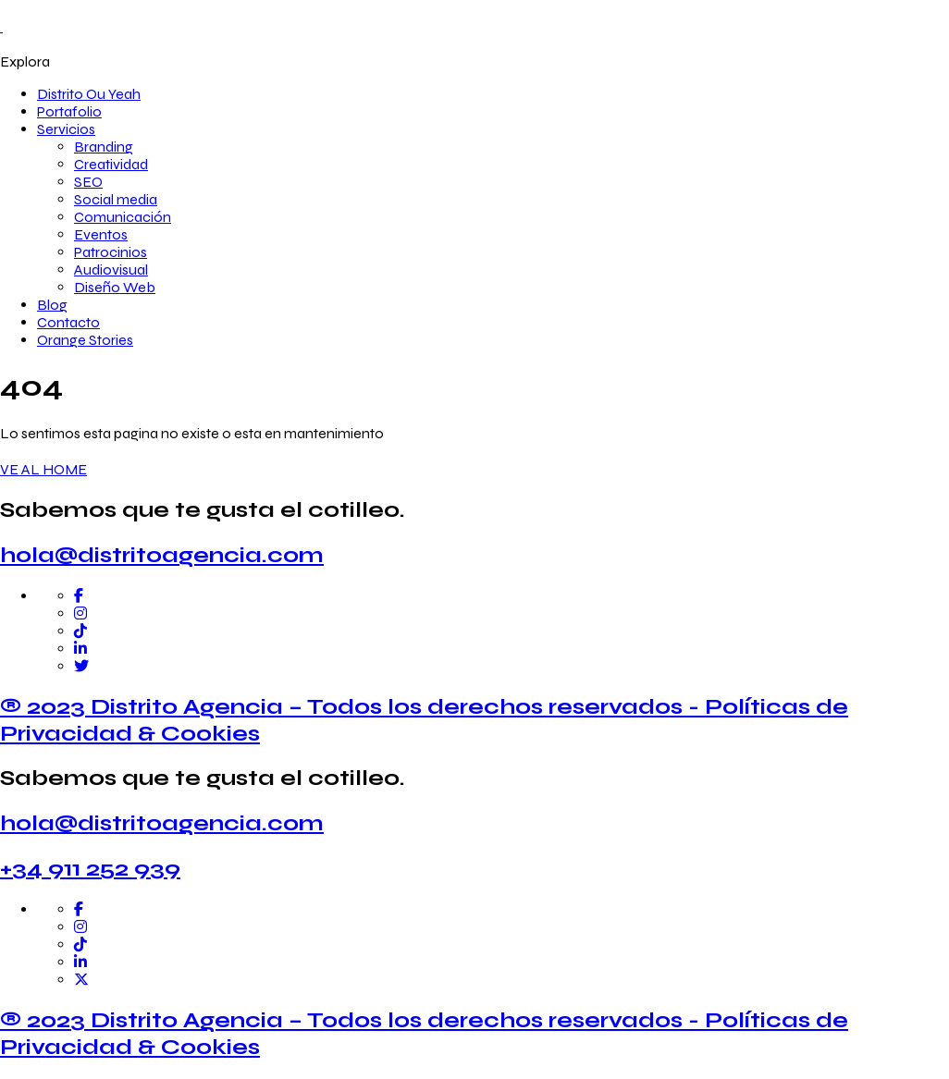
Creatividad (111, 164)
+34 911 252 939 (90, 868)
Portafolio (69, 111)
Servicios (66, 129)
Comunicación (122, 217)
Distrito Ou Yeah (89, 94)
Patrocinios (110, 252)
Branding (103, 146)
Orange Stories (85, 340)
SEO (88, 181)
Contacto (68, 322)
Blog (52, 304)
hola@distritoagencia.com (162, 555)
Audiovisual (111, 269)
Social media (115, 199)
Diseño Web (114, 287)
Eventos (101, 234)
